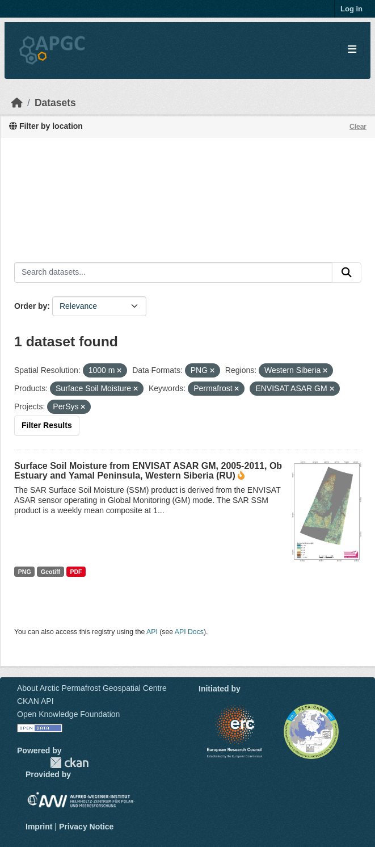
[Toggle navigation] (352, 49)
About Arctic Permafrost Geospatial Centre (92, 688)
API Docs (189, 632)
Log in (351, 9)
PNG (24, 571)
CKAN (69, 763)
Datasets (55, 102)
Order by (30, 306)
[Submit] (346, 272)
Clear (357, 127)
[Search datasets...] (173, 272)
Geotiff (50, 571)
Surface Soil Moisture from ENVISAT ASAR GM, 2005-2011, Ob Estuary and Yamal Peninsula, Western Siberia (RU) (148, 470)
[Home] (17, 102)
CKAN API (35, 701)
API (152, 632)
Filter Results (47, 425)
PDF (76, 571)
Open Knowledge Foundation (68, 714)
